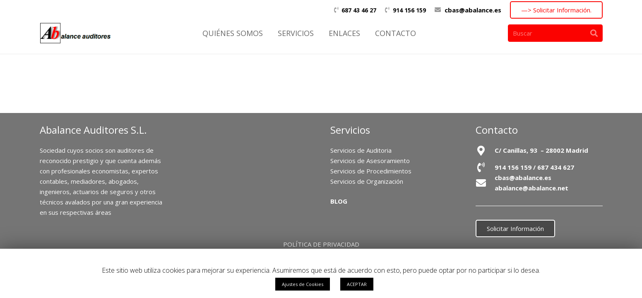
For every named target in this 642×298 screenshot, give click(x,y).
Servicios (350, 130)
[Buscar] (555, 33)
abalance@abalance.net (531, 188)
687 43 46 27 (358, 10)
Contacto (497, 130)
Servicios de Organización (366, 181)
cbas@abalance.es (473, 10)
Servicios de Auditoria (361, 150)
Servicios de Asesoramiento (370, 160)
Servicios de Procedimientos (370, 171)
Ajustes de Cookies (302, 284)
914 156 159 (409, 10)
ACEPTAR (357, 284)
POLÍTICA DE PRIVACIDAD (321, 244)
